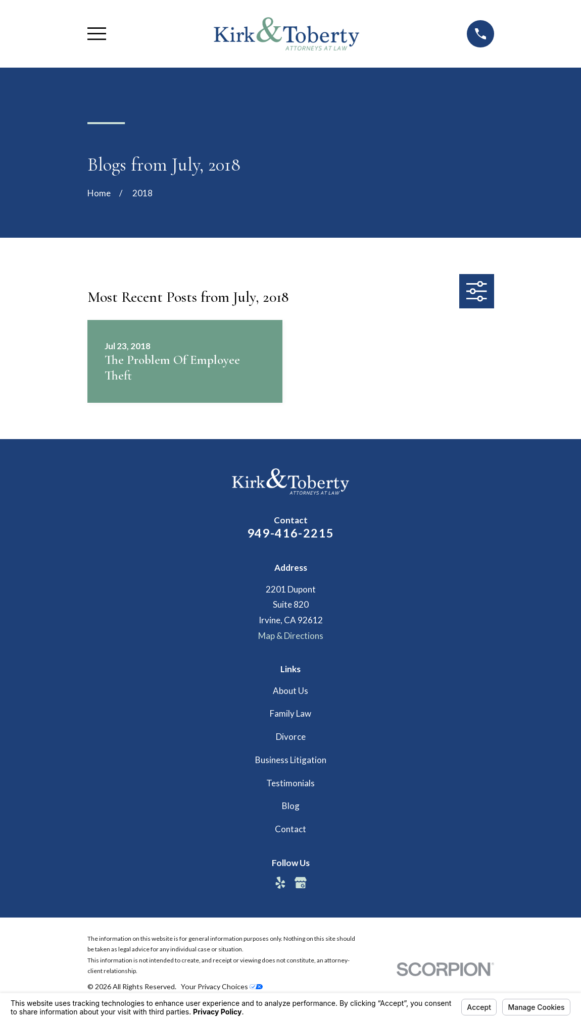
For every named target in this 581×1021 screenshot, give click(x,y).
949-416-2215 (290, 533)
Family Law (290, 713)
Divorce (291, 736)
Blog (291, 805)
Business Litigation (290, 760)
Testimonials (290, 783)
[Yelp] (280, 883)
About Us (290, 690)
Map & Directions (290, 635)
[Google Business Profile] (301, 883)
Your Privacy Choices (222, 986)
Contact (290, 829)
